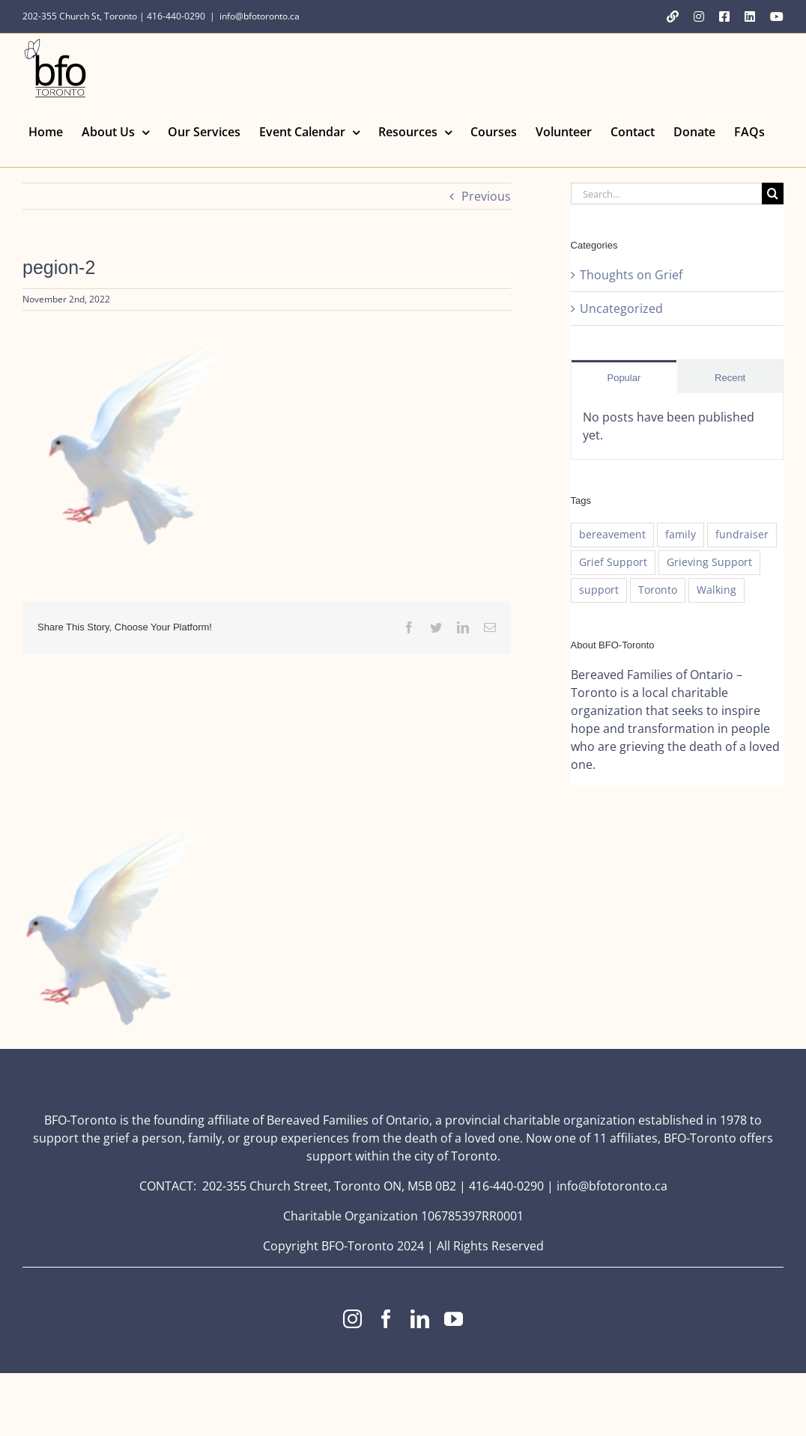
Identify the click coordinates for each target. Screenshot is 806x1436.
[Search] (773, 193)
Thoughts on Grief (631, 275)
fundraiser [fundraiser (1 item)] (742, 534)
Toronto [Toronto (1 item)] (657, 589)
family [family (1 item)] (680, 534)
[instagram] (352, 1318)
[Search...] (666, 193)
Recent (730, 377)
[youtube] (453, 1318)
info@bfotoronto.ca (259, 16)
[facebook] (386, 1318)
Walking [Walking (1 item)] (716, 589)
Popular (623, 377)
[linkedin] (419, 1318)
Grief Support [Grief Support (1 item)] (613, 562)
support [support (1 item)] (599, 589)
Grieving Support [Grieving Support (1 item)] (709, 562)
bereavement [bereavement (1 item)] (612, 534)
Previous (486, 196)
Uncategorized (621, 308)
